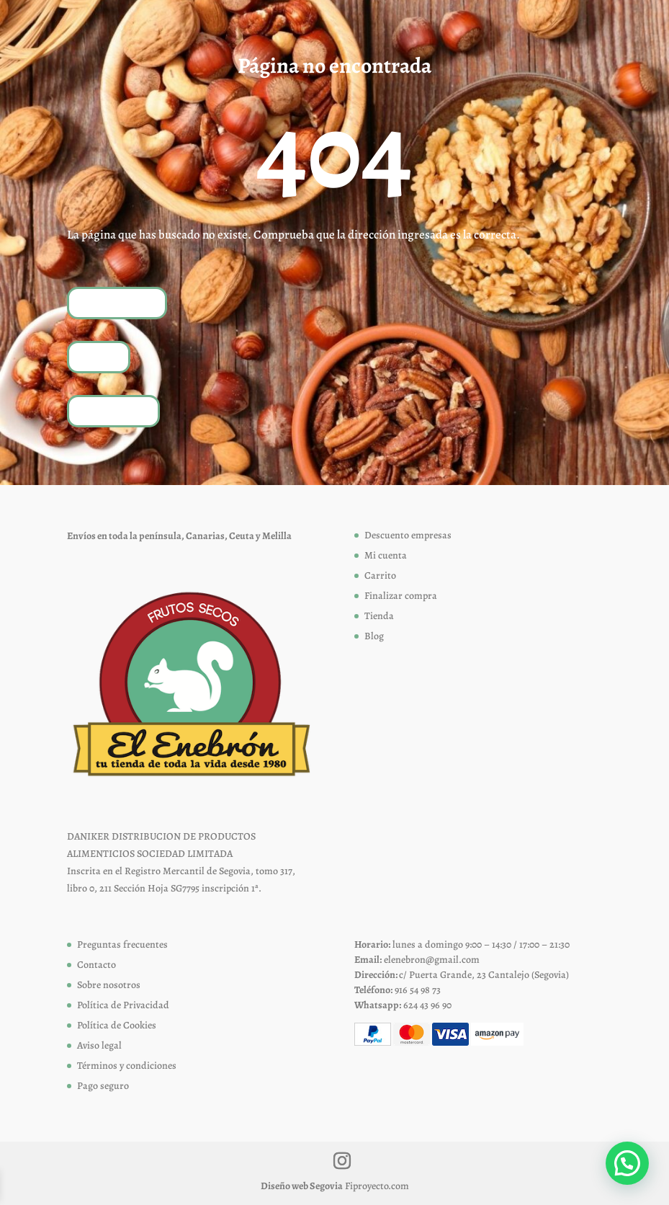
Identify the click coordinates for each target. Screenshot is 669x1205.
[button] (627, 1163)
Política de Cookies (116, 1025)
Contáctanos (113, 410)
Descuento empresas (408, 535)
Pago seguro (103, 1086)
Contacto (96, 964)
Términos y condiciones (126, 1065)
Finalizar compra (400, 595)
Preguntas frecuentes (122, 944)
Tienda (98, 356)
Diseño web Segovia (302, 1186)
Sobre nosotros (108, 985)
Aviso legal (99, 1045)
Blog (374, 636)
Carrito (380, 575)
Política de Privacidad (123, 1005)
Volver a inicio (117, 302)
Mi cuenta (385, 555)
